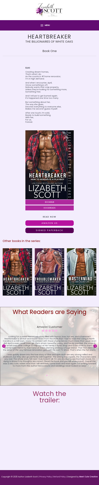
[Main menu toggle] (45, 25)
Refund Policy (59, 476)
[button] (49, 223)
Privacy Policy (45, 476)
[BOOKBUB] (49, 202)
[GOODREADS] (49, 207)
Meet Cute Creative (88, 476)
